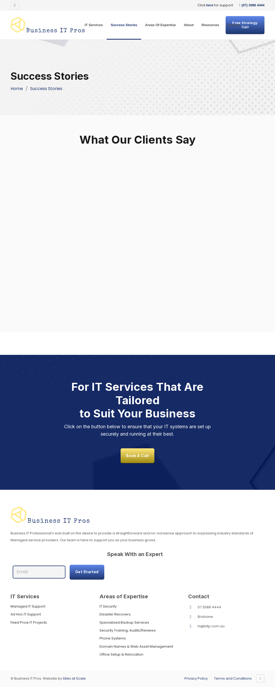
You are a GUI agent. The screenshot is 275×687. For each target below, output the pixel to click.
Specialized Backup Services (124, 622)
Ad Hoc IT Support (26, 614)
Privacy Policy (196, 678)
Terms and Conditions (233, 678)
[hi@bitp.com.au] (193, 626)
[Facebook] (15, 5)
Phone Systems (112, 638)
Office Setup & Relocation (121, 654)
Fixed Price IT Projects (29, 622)
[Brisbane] (193, 617)
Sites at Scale (74, 678)
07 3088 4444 (209, 607)
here (209, 5)
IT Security (108, 606)
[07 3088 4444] (193, 607)
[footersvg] (137, 515)
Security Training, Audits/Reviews (127, 630)
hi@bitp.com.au (211, 626)
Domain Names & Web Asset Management (136, 646)
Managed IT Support (28, 606)
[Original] (48, 25)
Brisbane (205, 616)
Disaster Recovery (115, 614)
